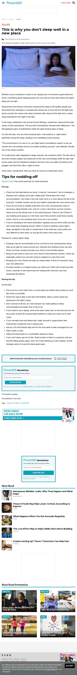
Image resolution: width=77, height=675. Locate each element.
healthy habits (13, 403)
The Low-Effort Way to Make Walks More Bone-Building (42, 529)
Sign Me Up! (15, 382)
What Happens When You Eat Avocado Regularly (39, 516)
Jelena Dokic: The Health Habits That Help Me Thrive (18, 608)
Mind (43, 617)
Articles (11, 19)
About (24, 659)
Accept (70, 666)
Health (18, 19)
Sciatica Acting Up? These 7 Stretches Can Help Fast (41, 541)
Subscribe (66, 3)
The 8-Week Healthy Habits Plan (55, 610)
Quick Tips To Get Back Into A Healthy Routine (54, 634)
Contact (16, 659)
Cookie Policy (51, 669)
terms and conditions (44, 386)
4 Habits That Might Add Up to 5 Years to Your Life (19, 634)
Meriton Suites (8, 181)
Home (4, 19)
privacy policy (28, 386)
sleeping (25, 403)
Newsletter (7, 659)
